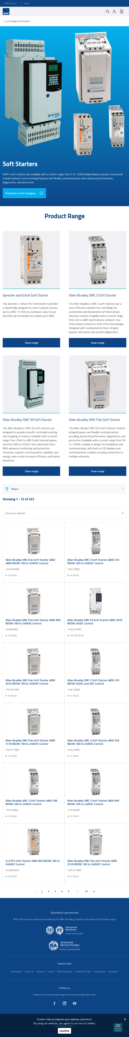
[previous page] (35, 891)
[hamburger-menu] (121, 11)
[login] (114, 11)
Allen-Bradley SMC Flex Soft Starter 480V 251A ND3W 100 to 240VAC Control (92, 862)
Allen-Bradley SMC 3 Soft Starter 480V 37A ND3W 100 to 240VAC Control (93, 561)
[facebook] (54, 1003)
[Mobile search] (107, 11)
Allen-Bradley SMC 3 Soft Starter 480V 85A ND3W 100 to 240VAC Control (93, 802)
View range (31, 343)
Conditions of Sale (83, 971)
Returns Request (64, 971)
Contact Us (29, 971)
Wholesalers (16, 971)
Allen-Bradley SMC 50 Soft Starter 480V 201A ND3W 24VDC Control (94, 621)
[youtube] (74, 1003)
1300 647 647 (10, 3)
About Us (41, 971)
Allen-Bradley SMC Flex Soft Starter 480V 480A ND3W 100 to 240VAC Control (30, 561)
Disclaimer (113, 971)
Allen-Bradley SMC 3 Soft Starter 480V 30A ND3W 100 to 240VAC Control (31, 802)
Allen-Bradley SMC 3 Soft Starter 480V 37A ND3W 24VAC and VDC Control (93, 681)
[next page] (94, 891)
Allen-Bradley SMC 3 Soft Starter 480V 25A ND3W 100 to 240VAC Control (93, 742)
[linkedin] (64, 1003)
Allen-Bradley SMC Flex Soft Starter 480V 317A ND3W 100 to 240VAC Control (30, 742)
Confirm (64, 1031)
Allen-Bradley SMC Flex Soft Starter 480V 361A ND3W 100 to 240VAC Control (30, 681)
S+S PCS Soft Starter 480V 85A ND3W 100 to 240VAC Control (33, 862)
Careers (51, 971)
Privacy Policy (100, 971)
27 (86, 891)
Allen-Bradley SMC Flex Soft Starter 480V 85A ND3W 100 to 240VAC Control (33, 621)
